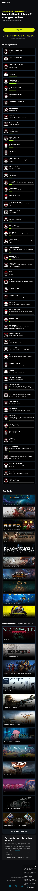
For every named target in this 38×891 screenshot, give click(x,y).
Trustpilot (17, 850)
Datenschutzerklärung (11, 880)
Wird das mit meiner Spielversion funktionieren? (18, 857)
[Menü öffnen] (35, 2)
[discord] (10, 886)
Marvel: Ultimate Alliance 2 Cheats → (14, 11)
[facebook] (22, 886)
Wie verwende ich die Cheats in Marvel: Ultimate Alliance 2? (18, 853)
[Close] (35, 866)
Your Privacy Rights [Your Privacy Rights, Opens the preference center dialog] (30, 887)
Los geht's (19, 30)
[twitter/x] (16, 886)
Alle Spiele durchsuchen (19, 831)
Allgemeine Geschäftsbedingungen (19, 877)
